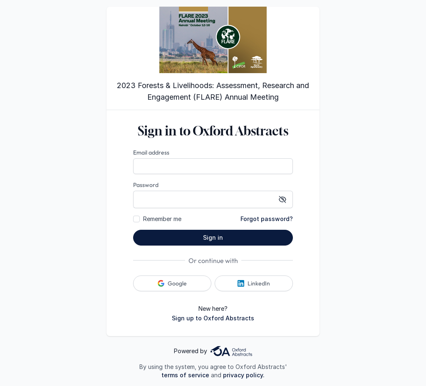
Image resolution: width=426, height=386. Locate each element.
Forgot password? (266, 218)
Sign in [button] (213, 237)
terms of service (185, 375)
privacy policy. (244, 375)
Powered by (213, 351)
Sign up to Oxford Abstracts (213, 318)
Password (146, 185)
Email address (151, 152)
